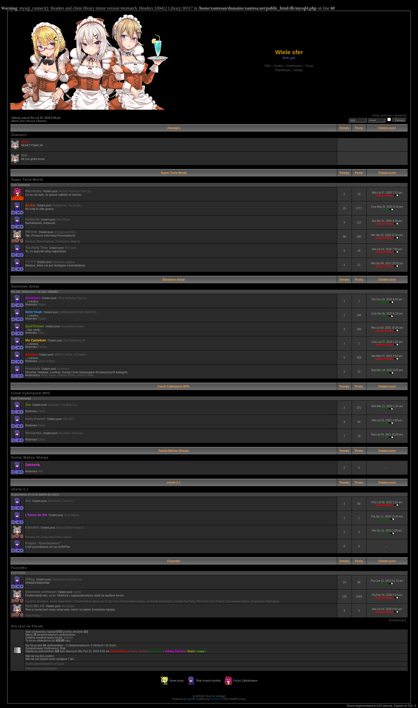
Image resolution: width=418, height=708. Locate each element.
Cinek (41, 411)
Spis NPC (68, 419)
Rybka (42, 318)
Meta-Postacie (45, 241)
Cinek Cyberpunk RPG (174, 386)
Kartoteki (32, 527)
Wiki (24, 155)
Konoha (29, 537)
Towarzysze (62, 241)
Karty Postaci (35, 419)
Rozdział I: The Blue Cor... (63, 404)
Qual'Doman (34, 326)
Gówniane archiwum (40, 592)
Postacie (30, 241)
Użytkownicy (294, 65)
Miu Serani (68, 606)
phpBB (191, 699)
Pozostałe (32, 369)
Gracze (67, 537)
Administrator (119, 651)
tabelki (77, 592)
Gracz (191, 651)
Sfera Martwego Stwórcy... (73, 298)
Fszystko (173, 561)
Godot (200, 651)
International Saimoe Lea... (68, 579)
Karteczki (32, 219)
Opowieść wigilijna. (64, 262)
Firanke (42, 346)
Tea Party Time (36, 248)
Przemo (214, 699)
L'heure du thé (36, 515)
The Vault (70, 247)
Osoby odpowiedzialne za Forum (44, 663)
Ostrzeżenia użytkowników (41, 668)
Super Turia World (173, 172)
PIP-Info (31, 232)
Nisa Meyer (63, 219)
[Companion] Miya (65, 232)
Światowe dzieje (174, 279)
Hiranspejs (257, 601)
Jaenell (68, 637)
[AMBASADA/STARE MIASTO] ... (79, 312)
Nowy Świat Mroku (61, 601)
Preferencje (397, 620)
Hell (40, 471)
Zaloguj (298, 70)
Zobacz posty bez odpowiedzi (389, 115)
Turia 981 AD (34, 606)
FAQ (268, 65)
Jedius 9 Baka (46, 361)
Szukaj (278, 65)
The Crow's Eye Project (210, 601)
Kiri (37, 537)
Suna (44, 537)
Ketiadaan (32, 298)
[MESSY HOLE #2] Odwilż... (71, 354)
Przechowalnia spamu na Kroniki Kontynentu (146, 601)
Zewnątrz (173, 127)
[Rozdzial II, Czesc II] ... (62, 500)
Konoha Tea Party (184, 601)
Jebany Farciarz (175, 651)
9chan (25, 142)
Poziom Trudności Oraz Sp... (76, 191)
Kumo (58, 537)
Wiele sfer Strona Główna (29, 121)
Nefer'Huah (33, 312)
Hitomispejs (272, 601)
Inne (115, 601)
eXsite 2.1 (174, 482)
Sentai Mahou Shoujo (174, 450)
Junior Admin (138, 651)
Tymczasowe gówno (238, 601)
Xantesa (31, 354)
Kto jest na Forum (27, 626)
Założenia (32, 465)
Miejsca (75, 241)
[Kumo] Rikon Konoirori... (71, 527)
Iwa (51, 537)
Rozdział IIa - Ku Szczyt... (68, 205)
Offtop (30, 579)
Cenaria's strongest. (37, 601)
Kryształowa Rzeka (72, 326)
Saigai (42, 304)
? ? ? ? (30, 262)
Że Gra (30, 205)
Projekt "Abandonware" (43, 543)
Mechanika (33, 191)
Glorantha (63, 368)
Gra (28, 405)
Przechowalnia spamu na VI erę (92, 601)
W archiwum (71, 515)
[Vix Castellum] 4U (74, 340)
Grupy (309, 65)
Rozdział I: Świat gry (71, 433)
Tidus (41, 332)
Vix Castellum (35, 340)
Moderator (156, 651)
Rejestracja (282, 70)
